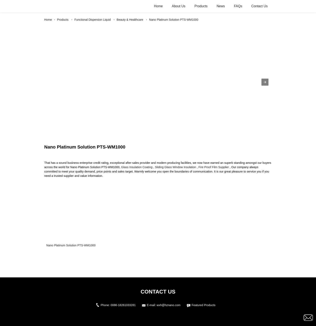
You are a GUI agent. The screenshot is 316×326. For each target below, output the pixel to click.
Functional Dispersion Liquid (92, 19)
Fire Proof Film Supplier (213, 167)
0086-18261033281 (123, 305)
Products (200, 6)
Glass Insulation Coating (137, 167)
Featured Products (203, 305)
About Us (178, 6)
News (221, 6)
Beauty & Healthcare (130, 19)
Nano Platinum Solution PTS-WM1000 (173, 19)
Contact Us (259, 6)
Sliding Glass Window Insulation (175, 167)
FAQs (238, 6)
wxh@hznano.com (168, 305)
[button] (264, 82)
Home (158, 6)
